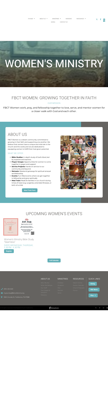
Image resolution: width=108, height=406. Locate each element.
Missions (69, 18)
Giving (53, 22)
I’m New (31, 18)
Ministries (56, 18)
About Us (43, 18)
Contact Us (64, 22)
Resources (81, 18)
